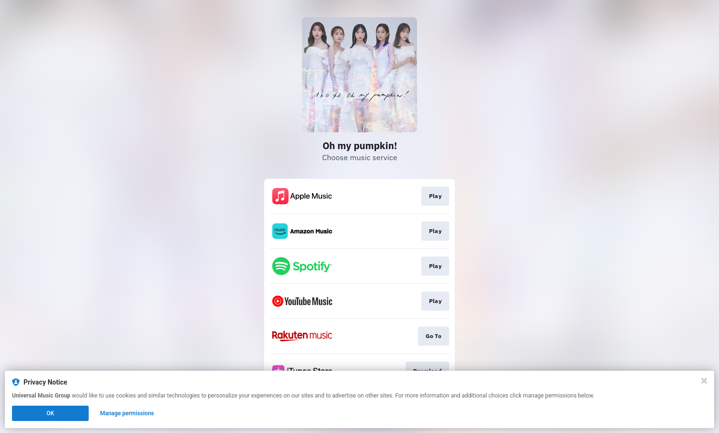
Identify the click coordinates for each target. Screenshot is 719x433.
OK (50, 413)
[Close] (704, 380)
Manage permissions (127, 413)
